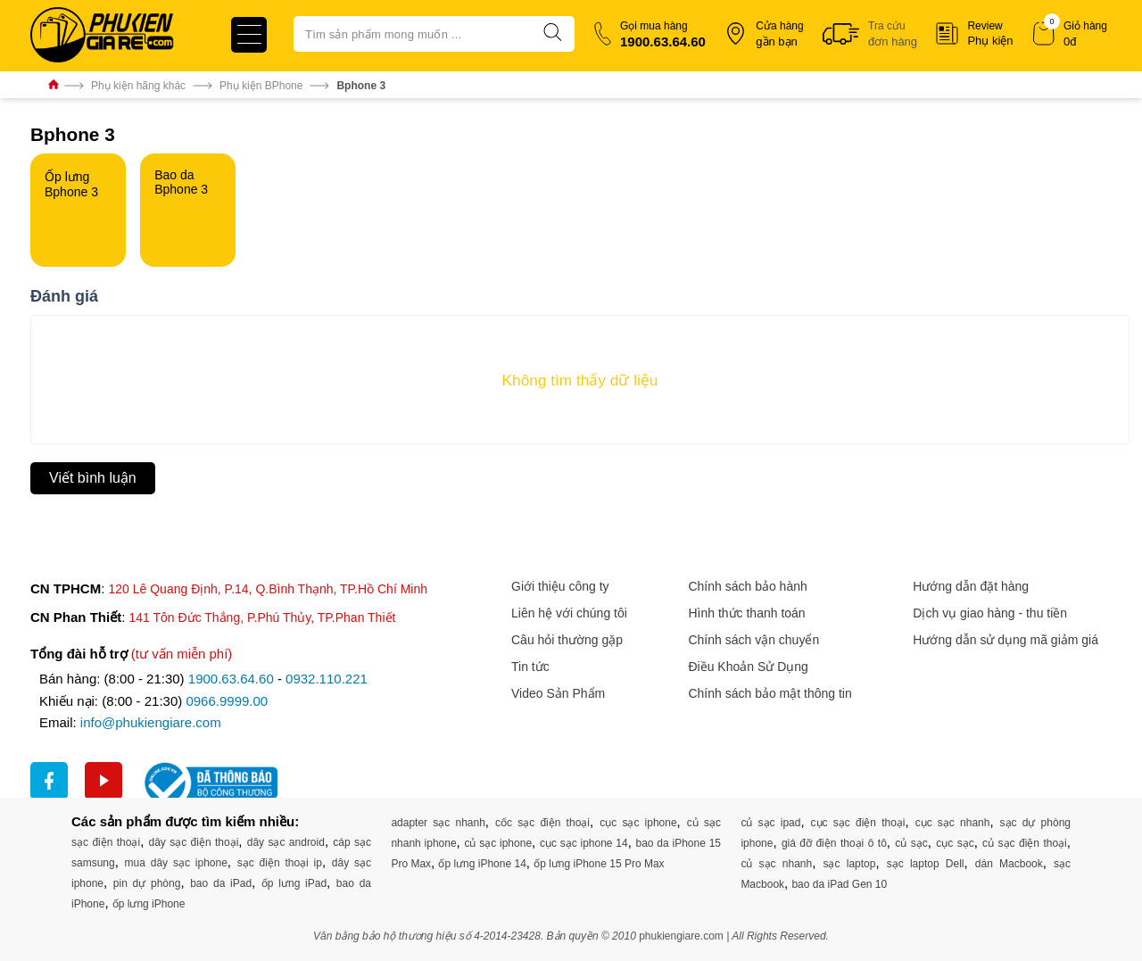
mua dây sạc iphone (176, 863)
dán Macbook (1009, 863)
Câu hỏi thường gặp (567, 640)
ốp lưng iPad (294, 883)
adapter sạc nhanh (437, 822)
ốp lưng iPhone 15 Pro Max (599, 863)
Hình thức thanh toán (746, 613)
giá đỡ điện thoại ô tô (834, 843)
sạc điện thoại (105, 842)
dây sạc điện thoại (194, 842)
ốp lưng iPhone (149, 904)
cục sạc (954, 843)
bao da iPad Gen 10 (839, 884)
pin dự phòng (147, 883)
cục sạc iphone (638, 822)
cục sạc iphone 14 (584, 843)
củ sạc (911, 843)
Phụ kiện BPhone (260, 85)
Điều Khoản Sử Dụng (747, 666)
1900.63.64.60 (231, 678)
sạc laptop (849, 863)
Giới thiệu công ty (560, 586)
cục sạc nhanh (952, 822)
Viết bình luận (93, 477)
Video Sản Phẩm (558, 693)
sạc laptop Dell (925, 863)
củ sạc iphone (498, 843)
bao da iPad (221, 883)
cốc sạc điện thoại (542, 822)
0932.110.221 (327, 678)
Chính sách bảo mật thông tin (769, 693)
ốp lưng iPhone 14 (481, 863)
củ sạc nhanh (776, 863)
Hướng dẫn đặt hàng (971, 586)
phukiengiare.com (681, 936)
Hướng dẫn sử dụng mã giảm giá (1005, 640)
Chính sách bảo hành (747, 586)
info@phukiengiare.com (150, 722)
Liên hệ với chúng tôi (569, 613)
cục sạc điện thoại (858, 822)
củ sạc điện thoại (1024, 843)
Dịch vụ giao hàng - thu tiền (990, 613)
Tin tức (530, 666)
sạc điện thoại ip (279, 863)
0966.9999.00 (227, 700)
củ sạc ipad (770, 822)
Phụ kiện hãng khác (138, 85)
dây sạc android (286, 842)
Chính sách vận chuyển (753, 640)
